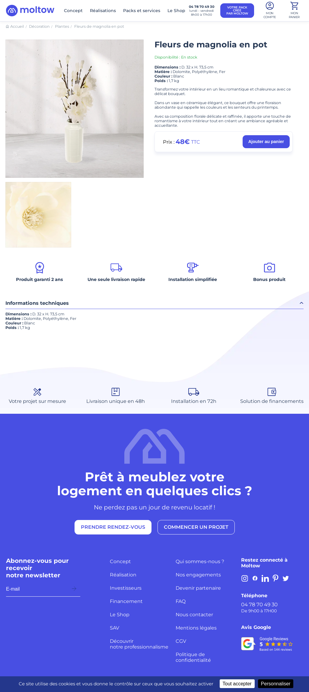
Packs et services (141, 10)
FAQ (181, 601)
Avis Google (256, 627)
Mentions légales (196, 628)
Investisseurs (126, 588)
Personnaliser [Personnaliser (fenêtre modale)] (276, 683)
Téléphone (254, 595)
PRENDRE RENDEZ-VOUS (113, 527)
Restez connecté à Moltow (264, 563)
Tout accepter (237, 683)
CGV (181, 641)
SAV (114, 628)
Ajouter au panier (266, 141)
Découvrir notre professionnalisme (139, 644)
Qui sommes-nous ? (200, 561)
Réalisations (103, 10)
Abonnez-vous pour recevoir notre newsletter (37, 568)
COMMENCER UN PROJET (196, 527)
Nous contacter (194, 614)
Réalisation (123, 575)
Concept (73, 10)
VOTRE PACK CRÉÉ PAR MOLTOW (237, 10)
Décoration (39, 26)
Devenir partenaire (198, 588)
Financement (126, 601)
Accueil (17, 26)
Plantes (62, 26)
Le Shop (176, 10)
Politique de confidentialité (193, 657)
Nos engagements (198, 575)
